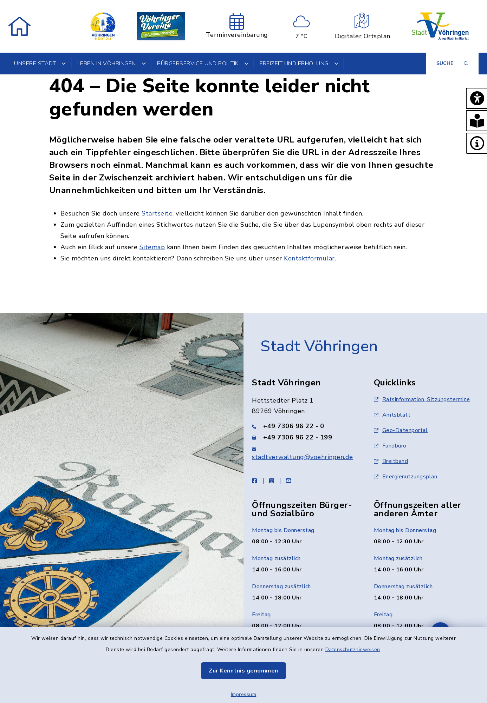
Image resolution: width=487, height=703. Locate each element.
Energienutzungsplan (405, 476)
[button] (476, 98)
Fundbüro (390, 446)
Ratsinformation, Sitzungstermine (422, 399)
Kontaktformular (309, 258)
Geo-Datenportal (401, 430)
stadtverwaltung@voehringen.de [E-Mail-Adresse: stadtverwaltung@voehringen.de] (302, 457)
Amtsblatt (392, 415)
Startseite (157, 213)
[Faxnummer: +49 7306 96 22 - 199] (304, 437)
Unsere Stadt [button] (40, 63)
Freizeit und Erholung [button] (299, 63)
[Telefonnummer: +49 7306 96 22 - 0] (304, 426)
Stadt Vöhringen (319, 346)
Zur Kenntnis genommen (243, 671)
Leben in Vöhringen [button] (111, 63)
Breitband (391, 461)
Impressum (244, 694)
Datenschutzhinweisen (352, 649)
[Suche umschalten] (452, 63)
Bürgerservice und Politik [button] (202, 63)
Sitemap (152, 247)
